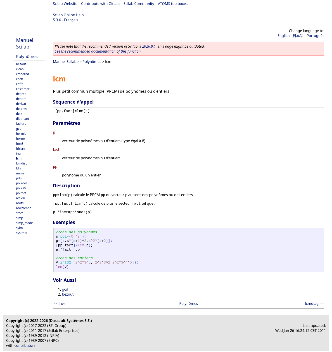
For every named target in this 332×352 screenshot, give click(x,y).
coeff (19, 79)
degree (21, 94)
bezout (21, 64)
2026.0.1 (149, 46)
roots (20, 203)
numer (21, 173)
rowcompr (23, 208)
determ (21, 109)
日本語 (298, 35)
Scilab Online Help (68, 14)
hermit (21, 133)
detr (19, 113)
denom (21, 99)
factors (21, 123)
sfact (19, 213)
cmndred (22, 74)
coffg (19, 84)
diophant (22, 118)
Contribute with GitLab (100, 3)
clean (20, 69)
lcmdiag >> (314, 303)
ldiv (18, 168)
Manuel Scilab (24, 43)
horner (21, 138)
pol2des (21, 183)
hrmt (19, 143)
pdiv (19, 178)
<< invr (59, 303)
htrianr (21, 148)
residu (20, 198)
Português (315, 35)
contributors (25, 345)
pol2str (21, 188)
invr (18, 153)
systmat (21, 233)
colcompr (23, 89)
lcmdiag (22, 163)
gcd (18, 128)
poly (64, 237)
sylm (19, 228)
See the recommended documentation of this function (98, 51)
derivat (21, 104)
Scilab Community (138, 3)
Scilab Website (65, 3)
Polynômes (27, 56)
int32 (65, 263)
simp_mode (24, 223)
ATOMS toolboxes (173, 3)
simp (19, 218)
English (283, 35)
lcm (18, 158)
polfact (21, 193)
